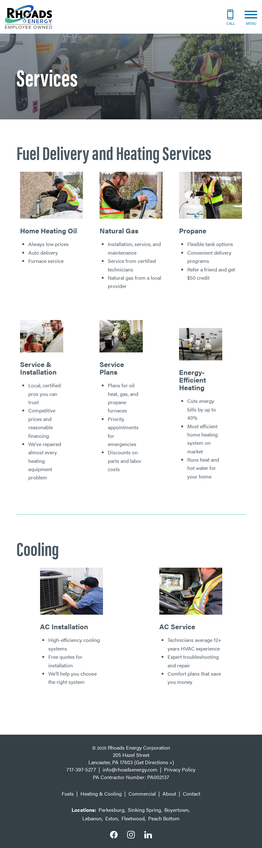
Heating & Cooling (101, 793)
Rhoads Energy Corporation (139, 747)
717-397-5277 (81, 769)
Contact (191, 793)
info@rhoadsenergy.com (130, 769)
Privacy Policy (180, 769)
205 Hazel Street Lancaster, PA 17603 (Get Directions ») (131, 758)
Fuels (68, 793)
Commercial (142, 793)
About (169, 793)
